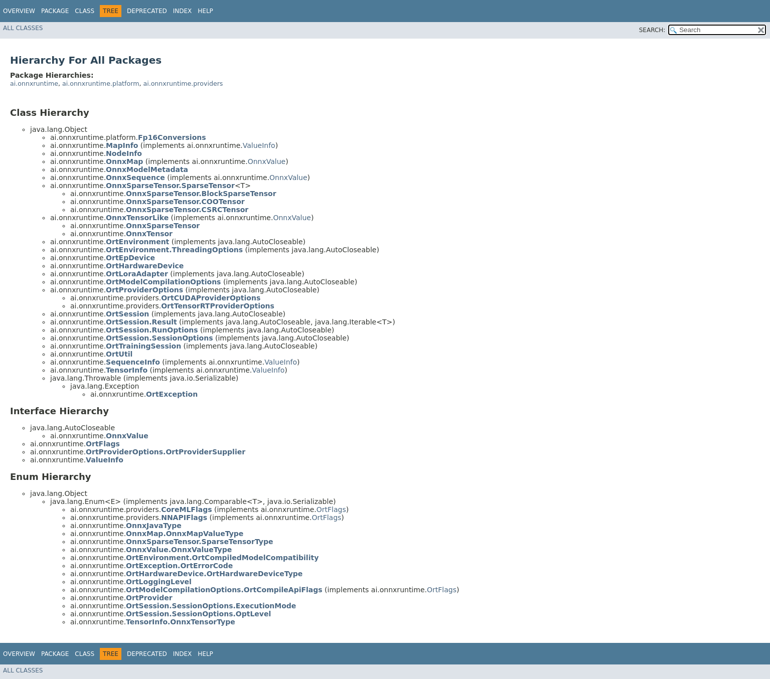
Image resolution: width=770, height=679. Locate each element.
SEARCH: (652, 30)
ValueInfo (259, 145)
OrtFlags (331, 509)
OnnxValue (267, 161)
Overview (19, 11)
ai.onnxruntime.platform (100, 83)
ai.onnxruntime (34, 83)
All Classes (23, 28)
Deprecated (147, 11)
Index (182, 11)
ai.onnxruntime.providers (183, 83)
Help (205, 11)
